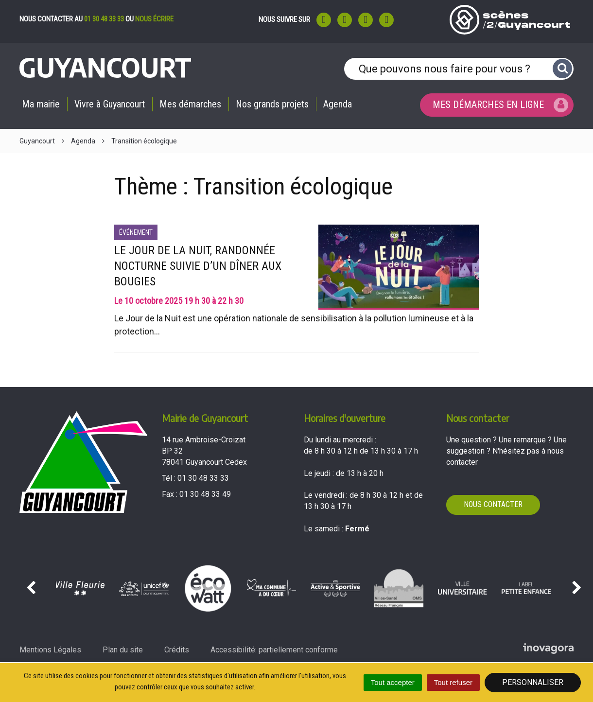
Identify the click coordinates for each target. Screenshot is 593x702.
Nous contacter (493, 504)
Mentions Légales (50, 649)
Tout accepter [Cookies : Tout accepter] (393, 682)
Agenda (337, 104)
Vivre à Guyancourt (109, 104)
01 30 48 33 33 (104, 19)
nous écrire (154, 19)
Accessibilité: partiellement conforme (274, 649)
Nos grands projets (272, 104)
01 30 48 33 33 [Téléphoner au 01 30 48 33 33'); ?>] (203, 478)
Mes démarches (190, 104)
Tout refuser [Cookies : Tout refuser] (453, 682)
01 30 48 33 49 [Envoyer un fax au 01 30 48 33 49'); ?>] (205, 494)
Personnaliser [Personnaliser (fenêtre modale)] (532, 682)
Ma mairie (41, 104)
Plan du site (123, 649)
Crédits (176, 649)
